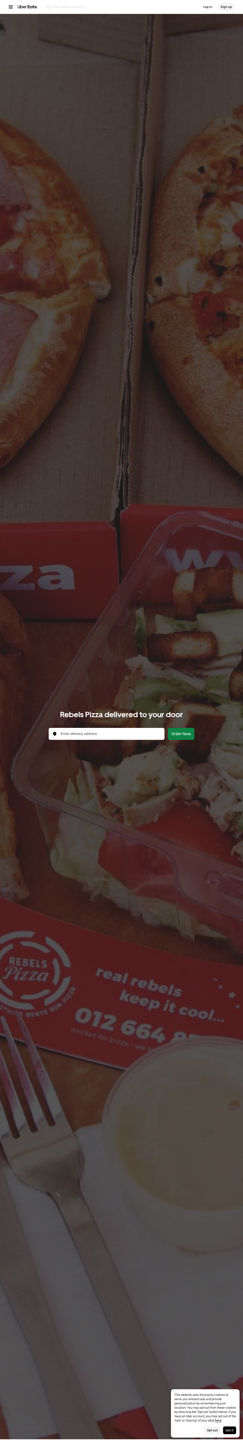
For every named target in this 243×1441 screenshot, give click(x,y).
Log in (207, 7)
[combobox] (110, 734)
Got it (230, 1430)
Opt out (212, 1430)
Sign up (226, 7)
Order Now (181, 734)
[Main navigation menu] (11, 7)
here (218, 1420)
